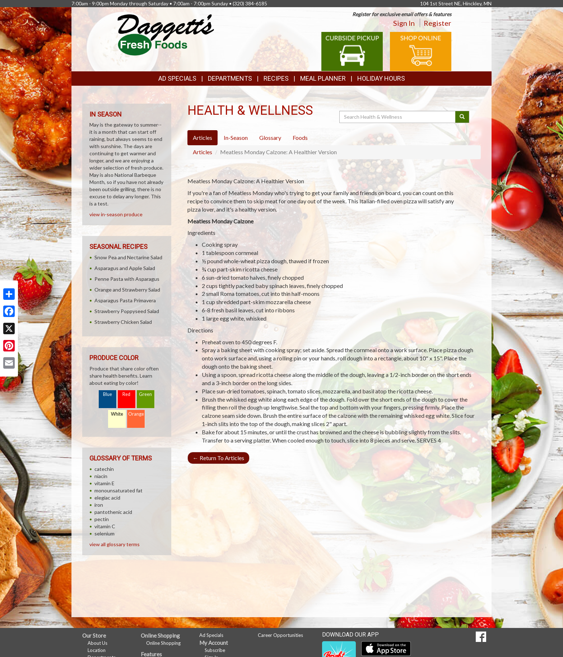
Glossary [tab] (270, 137)
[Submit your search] (462, 117)
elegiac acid (107, 498)
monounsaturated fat (118, 490)
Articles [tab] (202, 137)
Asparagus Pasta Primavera (125, 300)
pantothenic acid (113, 512)
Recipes (276, 78)
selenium (104, 533)
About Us (97, 643)
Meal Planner (323, 78)
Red (126, 394)
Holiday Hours (381, 78)
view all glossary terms (114, 544)
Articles (202, 151)
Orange (136, 414)
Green (145, 394)
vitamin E (104, 483)
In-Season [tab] (236, 137)
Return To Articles (218, 457)
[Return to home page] (165, 34)
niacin (100, 476)
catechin (104, 469)
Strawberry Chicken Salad (123, 322)
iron (98, 505)
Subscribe (215, 650)
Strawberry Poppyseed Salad (126, 311)
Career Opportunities (280, 635)
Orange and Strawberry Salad (127, 290)
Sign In (404, 23)
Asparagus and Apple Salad (124, 268)
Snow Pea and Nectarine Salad (128, 257)
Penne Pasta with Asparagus (126, 279)
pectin (101, 519)
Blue (107, 394)
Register (437, 23)
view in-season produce (116, 214)
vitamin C (104, 526)
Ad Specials (177, 78)
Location (97, 650)
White (117, 414)
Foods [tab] (300, 137)
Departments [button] (230, 78)
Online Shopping (163, 643)
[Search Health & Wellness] (397, 117)
